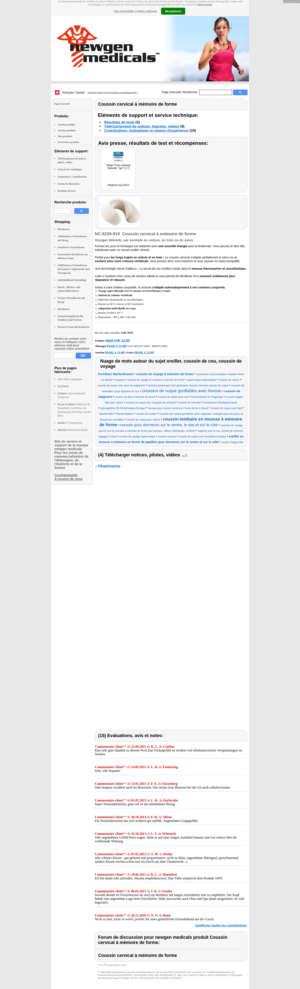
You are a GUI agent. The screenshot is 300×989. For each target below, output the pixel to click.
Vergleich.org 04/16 (118, 185)
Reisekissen (64, 229)
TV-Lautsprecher (70, 422)
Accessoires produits (68, 142)
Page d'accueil (171, 92)
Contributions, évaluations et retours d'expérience (146, 131)
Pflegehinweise (109, 466)
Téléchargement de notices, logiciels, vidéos (141, 126)
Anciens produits (67, 130)
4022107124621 (142, 346)
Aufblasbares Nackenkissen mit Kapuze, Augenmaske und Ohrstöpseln (74, 269)
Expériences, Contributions (72, 176)
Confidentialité (66, 475)
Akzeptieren (173, 11)
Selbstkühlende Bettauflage (72, 280)
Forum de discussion (68, 183)
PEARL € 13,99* (117, 346)
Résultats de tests (67, 190)
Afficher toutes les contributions (223, 925)
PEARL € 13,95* (144, 352)
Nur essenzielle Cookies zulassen (135, 11)
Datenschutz (204, 4)
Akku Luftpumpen (70, 379)
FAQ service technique (70, 169)
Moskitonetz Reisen (73, 429)
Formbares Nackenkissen (71, 247)
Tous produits (65, 136)
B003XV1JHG (159, 346)
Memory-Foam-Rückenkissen (73, 326)
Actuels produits (66, 124)
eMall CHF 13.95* (117, 340)
